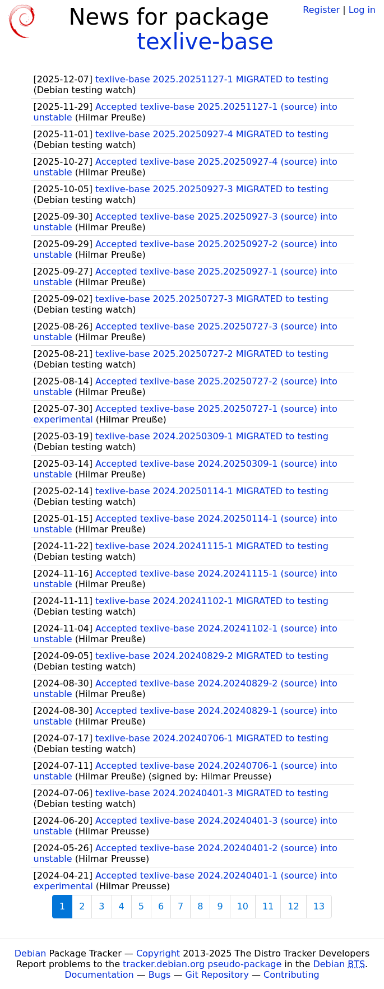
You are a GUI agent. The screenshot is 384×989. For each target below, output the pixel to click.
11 (268, 906)
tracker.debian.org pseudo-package (202, 964)
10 (242, 906)
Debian (31, 953)
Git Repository (217, 974)
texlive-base (205, 41)
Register (321, 9)
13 (319, 906)
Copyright (158, 953)
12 (293, 906)
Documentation (98, 974)
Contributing (291, 974)
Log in (362, 9)
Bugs (160, 974)
